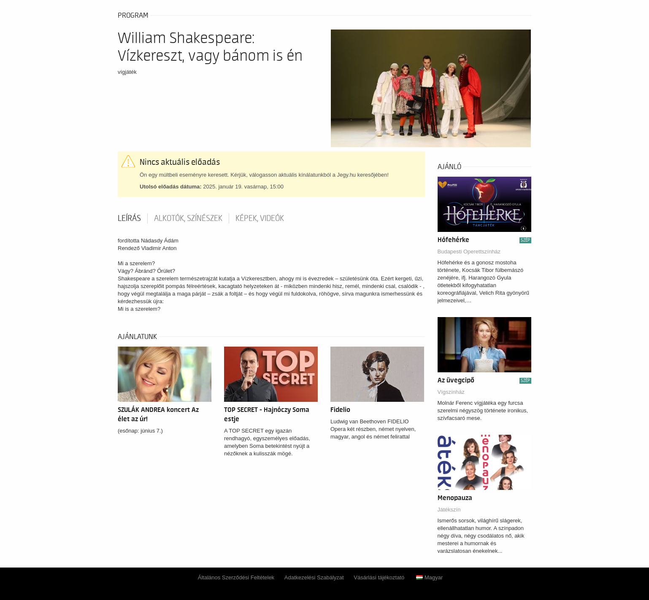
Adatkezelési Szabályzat (314, 577)
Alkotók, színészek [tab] (188, 218)
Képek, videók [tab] (259, 218)
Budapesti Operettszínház (469, 251)
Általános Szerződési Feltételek (236, 577)
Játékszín (449, 509)
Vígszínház (451, 392)
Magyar (429, 577)
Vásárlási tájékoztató (379, 577)
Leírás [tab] (129, 218)
